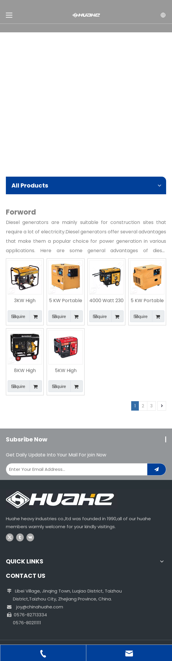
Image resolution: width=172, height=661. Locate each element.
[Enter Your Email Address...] (75, 469)
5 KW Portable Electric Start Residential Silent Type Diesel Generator (65, 300)
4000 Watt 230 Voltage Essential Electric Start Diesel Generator (106, 300)
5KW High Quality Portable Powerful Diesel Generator (65, 370)
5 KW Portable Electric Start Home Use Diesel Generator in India (147, 300)
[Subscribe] (156, 469)
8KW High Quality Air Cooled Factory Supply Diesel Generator (25, 370)
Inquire (16, 316)
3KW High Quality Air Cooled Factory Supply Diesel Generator (25, 300)
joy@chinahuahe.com (39, 607)
